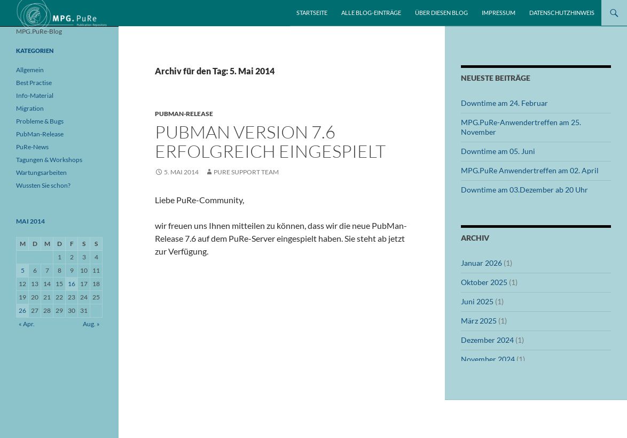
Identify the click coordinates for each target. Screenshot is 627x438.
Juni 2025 (477, 301)
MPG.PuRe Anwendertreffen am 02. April (530, 170)
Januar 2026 (481, 262)
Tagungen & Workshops (49, 160)
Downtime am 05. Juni (498, 151)
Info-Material (34, 95)
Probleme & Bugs (40, 121)
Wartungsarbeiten (41, 172)
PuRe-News (32, 147)
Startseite (311, 12)
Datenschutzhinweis (561, 12)
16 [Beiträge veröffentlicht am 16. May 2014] (71, 284)
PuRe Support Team (246, 172)
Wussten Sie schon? (43, 185)
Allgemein (30, 70)
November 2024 (488, 359)
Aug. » (91, 324)
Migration (30, 108)
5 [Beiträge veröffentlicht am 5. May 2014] (23, 270)
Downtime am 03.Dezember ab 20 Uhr (524, 189)
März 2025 (479, 320)
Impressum (498, 12)
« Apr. (27, 324)
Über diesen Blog (441, 12)
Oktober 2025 (484, 282)
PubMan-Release (184, 114)
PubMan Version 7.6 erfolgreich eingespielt (270, 141)
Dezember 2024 (487, 339)
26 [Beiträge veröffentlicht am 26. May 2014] (22, 310)
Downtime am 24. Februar (504, 102)
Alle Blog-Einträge (371, 12)
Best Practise (34, 83)
